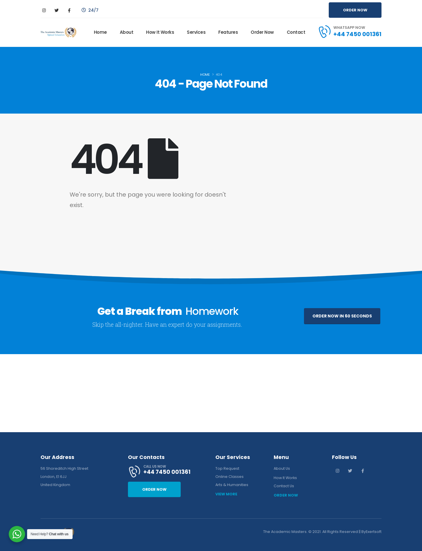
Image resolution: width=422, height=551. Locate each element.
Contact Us (284, 485)
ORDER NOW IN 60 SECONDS (342, 316)
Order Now (262, 32)
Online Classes (229, 476)
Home (100, 32)
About (126, 32)
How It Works (160, 32)
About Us (282, 468)
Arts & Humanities (231, 484)
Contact (296, 32)
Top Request (227, 468)
